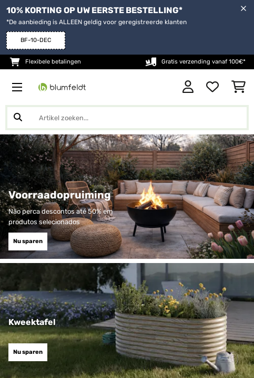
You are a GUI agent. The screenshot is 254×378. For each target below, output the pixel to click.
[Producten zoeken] (127, 117)
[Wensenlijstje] (212, 87)
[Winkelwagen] (238, 87)
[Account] (188, 87)
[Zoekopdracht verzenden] (18, 117)
